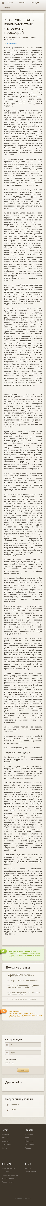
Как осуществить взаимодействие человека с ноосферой (19, 26)
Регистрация (9, 1063)
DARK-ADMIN (12, 43)
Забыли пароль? (11, 1060)
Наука (7, 37)
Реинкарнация (29, 37)
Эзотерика (16, 37)
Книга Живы (9, 39)
